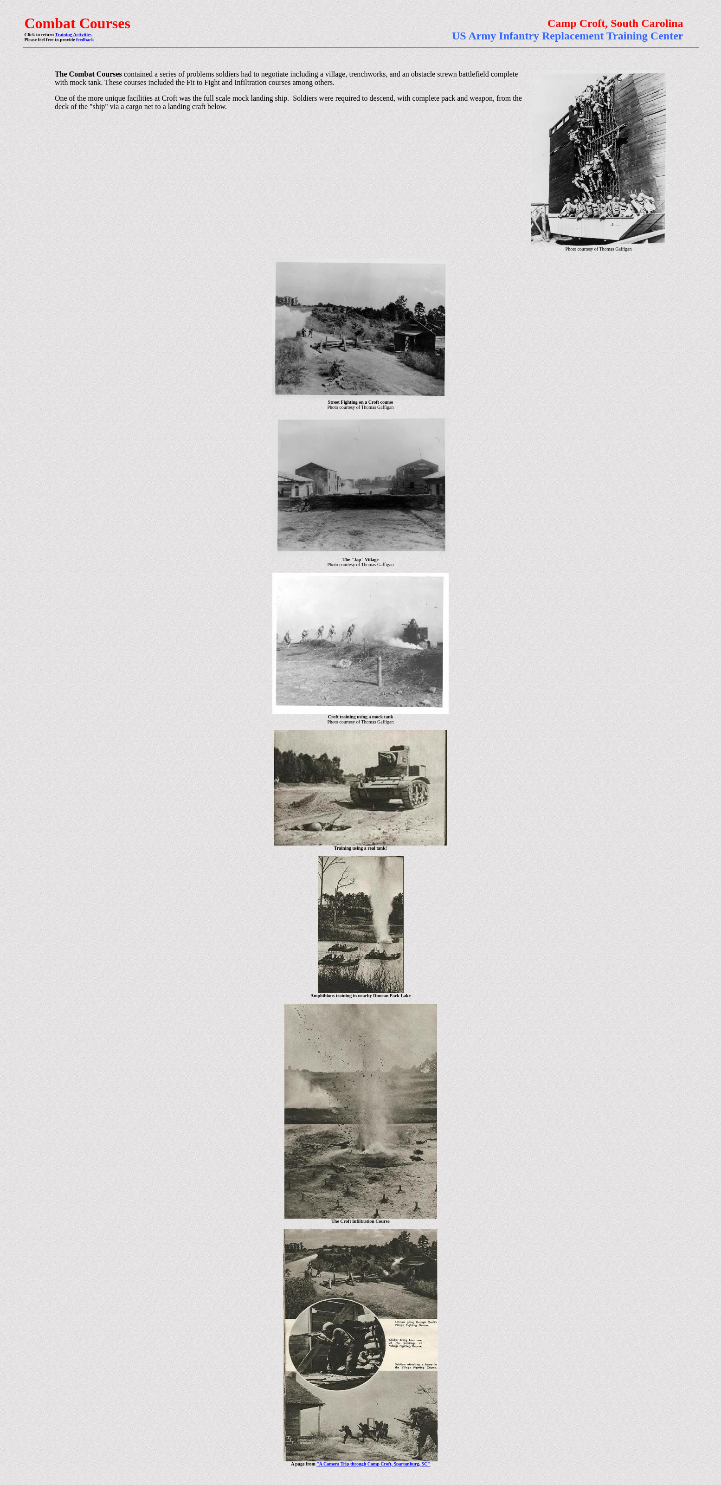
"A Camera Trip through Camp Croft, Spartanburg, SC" (373, 1463)
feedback (85, 39)
